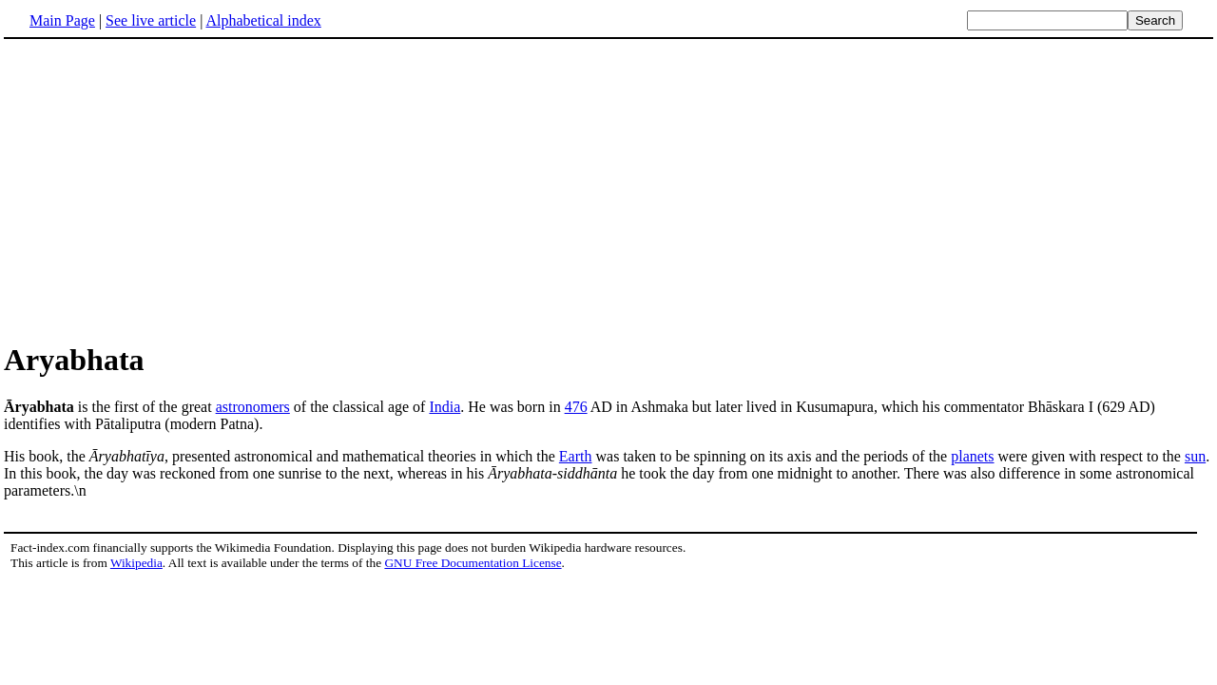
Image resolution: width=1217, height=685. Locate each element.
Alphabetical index (262, 20)
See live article (151, 20)
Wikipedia (136, 563)
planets (972, 456)
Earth (575, 456)
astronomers (253, 407)
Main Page (62, 20)
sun (1195, 456)
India (444, 407)
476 (576, 407)
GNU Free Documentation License (472, 563)
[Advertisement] (163, 189)
